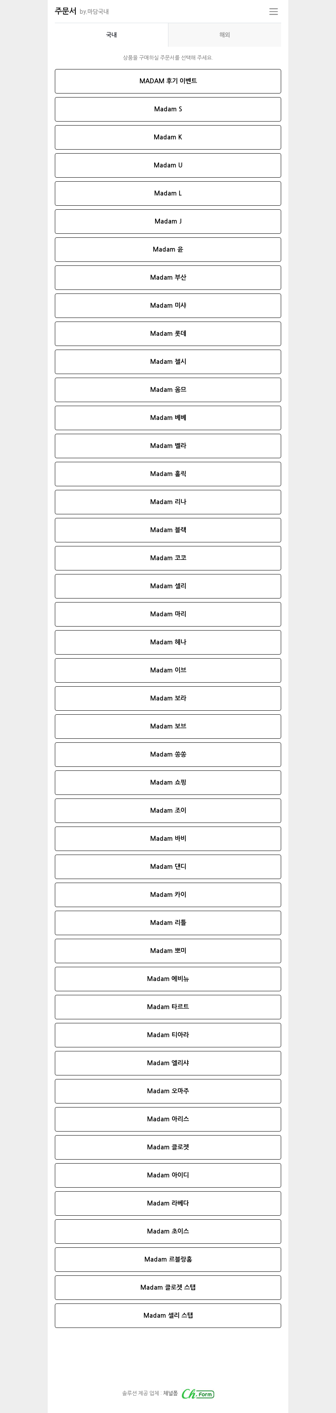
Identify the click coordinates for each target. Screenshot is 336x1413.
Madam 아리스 (168, 1119)
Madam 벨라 (168, 446)
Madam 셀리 (168, 586)
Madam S (168, 109)
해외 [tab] (224, 35)
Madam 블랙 (168, 530)
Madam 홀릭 (168, 474)
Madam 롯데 (168, 333)
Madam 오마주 (168, 1091)
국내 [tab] (111, 35)
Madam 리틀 (168, 923)
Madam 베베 (168, 418)
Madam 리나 (168, 502)
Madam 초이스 (168, 1231)
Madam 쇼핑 (168, 782)
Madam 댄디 (168, 866)
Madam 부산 (168, 277)
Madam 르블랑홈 (168, 1259)
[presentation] (111, 35)
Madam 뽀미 (168, 951)
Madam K (168, 137)
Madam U (168, 165)
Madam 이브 (168, 670)
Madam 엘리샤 (168, 1063)
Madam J (168, 221)
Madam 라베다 (168, 1203)
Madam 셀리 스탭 (168, 1315)
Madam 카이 (168, 895)
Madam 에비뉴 (168, 979)
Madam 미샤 (168, 305)
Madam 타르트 (168, 1007)
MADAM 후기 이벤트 (168, 81)
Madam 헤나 (168, 642)
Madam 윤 (168, 249)
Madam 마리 (168, 614)
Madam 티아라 (168, 1035)
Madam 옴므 (168, 390)
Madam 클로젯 (168, 1147)
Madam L (168, 193)
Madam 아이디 (168, 1175)
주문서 (82, 11)
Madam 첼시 (168, 361)
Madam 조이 (168, 810)
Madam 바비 (168, 838)
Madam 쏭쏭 (168, 754)
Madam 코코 (168, 558)
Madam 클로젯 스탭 (168, 1287)
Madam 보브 (168, 726)
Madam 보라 (168, 698)
